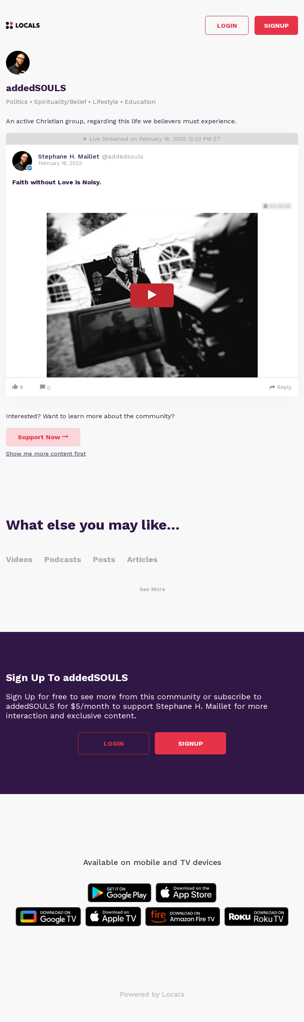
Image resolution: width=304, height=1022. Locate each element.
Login (227, 25)
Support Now (43, 437)
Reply (281, 387)
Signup (276, 25)
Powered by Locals (152, 994)
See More (152, 589)
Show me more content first (46, 453)
